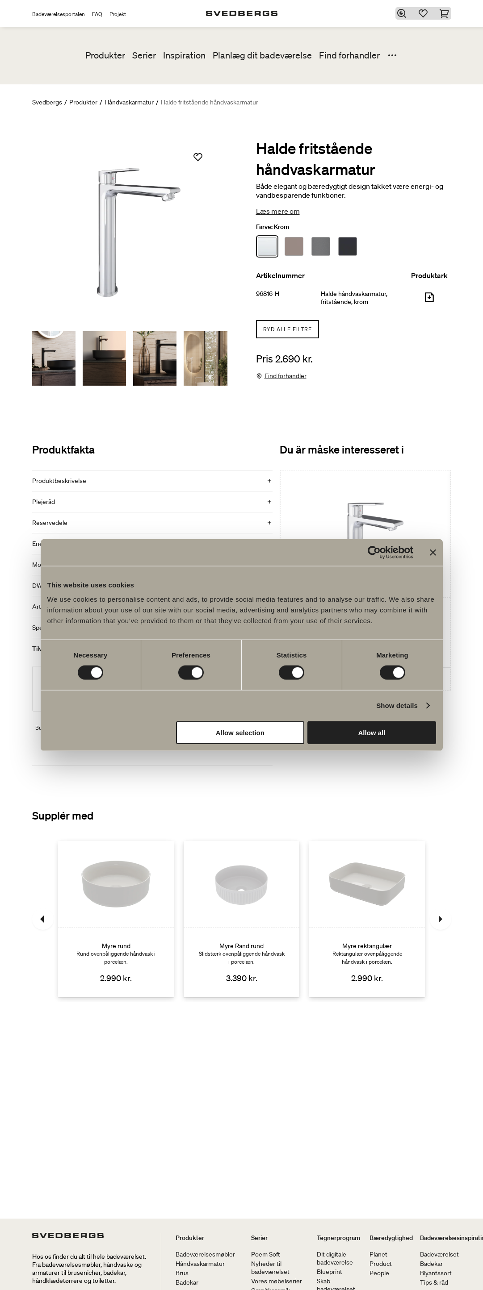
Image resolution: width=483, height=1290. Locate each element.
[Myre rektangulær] (367, 919)
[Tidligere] (43, 919)
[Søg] (403, 13)
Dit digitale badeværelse (335, 1258)
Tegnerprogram (338, 1238)
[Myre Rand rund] (241, 919)
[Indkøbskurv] (446, 13)
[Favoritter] (424, 13)
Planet (378, 1254)
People (379, 1273)
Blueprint (329, 1272)
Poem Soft (265, 1254)
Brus (182, 1273)
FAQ (97, 14)
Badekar (187, 1282)
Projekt (117, 14)
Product (381, 1264)
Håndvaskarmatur (129, 102)
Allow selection (240, 732)
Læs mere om (278, 211)
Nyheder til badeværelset (270, 1268)
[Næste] (440, 919)
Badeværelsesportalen (58, 14)
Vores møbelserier (276, 1281)
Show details (397, 705)
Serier (144, 55)
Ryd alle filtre (287, 329)
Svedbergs (47, 102)
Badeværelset (439, 1254)
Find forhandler (349, 55)
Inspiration (184, 55)
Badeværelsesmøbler (205, 1254)
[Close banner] (433, 552)
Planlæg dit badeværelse (262, 55)
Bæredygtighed (391, 1238)
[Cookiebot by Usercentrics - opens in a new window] (374, 552)
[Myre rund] (116, 919)
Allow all (372, 732)
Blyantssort (436, 1273)
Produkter (105, 55)
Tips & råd (434, 1282)
